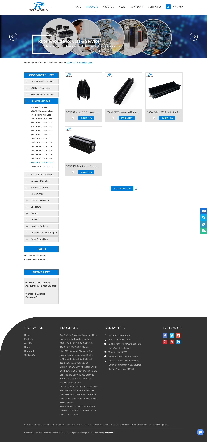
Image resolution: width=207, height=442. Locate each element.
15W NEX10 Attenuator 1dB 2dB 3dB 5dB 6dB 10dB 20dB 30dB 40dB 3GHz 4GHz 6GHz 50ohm (78, 410)
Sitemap (89, 433)
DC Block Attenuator (40, 88)
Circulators (36, 207)
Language (178, 6)
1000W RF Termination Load (42, 166)
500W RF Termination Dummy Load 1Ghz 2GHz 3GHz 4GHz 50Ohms (83, 166)
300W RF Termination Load (42, 154)
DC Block (35, 220)
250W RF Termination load (41, 150)
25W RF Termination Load (41, 127)
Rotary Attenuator (101, 425)
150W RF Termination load (41, 142)
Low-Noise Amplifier (40, 200)
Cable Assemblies (39, 239)
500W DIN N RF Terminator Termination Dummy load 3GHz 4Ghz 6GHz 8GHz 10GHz (164, 112)
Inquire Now (86, 118)
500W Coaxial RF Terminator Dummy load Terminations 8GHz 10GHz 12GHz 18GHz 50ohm (83, 112)
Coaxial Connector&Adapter (44, 233)
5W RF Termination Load (41, 115)
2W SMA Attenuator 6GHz (62, 425)
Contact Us (155, 7)
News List (41, 272)
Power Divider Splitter (158, 425)
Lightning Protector (39, 226)
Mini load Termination (39, 107)
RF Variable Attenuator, (35, 256)
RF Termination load (53, 63)
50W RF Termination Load (41, 135)
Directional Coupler (40, 181)
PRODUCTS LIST (41, 75)
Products (92, 7)
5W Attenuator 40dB (41, 425)
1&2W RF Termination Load (42, 111)
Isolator (34, 213)
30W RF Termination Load (41, 131)
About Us (108, 7)
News (122, 7)
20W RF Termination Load (41, 123)
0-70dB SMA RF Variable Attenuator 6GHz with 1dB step (41, 284)
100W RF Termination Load (42, 139)
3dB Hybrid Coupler (40, 187)
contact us (114, 328)
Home (78, 7)
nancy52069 (121, 352)
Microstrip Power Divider (42, 174)
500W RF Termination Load (79, 63)
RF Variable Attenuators (42, 94)
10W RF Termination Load (41, 119)
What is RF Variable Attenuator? (35, 295)
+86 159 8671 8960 (128, 356)
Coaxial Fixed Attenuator (42, 81)
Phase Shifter (37, 194)
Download (136, 7)
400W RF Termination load (41, 158)
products (69, 328)
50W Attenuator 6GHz (83, 425)
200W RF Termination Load (42, 146)
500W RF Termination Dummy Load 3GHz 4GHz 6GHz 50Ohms (124, 112)
